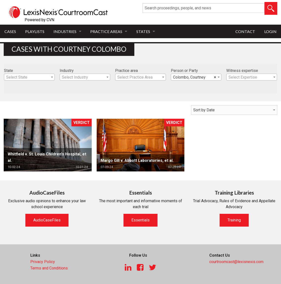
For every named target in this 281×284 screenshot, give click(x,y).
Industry (67, 70)
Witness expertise (242, 70)
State (8, 70)
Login (270, 31)
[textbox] (29, 77)
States (143, 31)
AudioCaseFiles (47, 220)
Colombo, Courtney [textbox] (194, 77)
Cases (10, 31)
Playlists (34, 31)
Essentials (140, 220)
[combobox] (29, 77)
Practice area (126, 70)
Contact (245, 31)
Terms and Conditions (49, 268)
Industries (64, 31)
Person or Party (184, 70)
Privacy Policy (42, 261)
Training (234, 220)
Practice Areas (106, 31)
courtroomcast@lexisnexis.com (236, 261)
